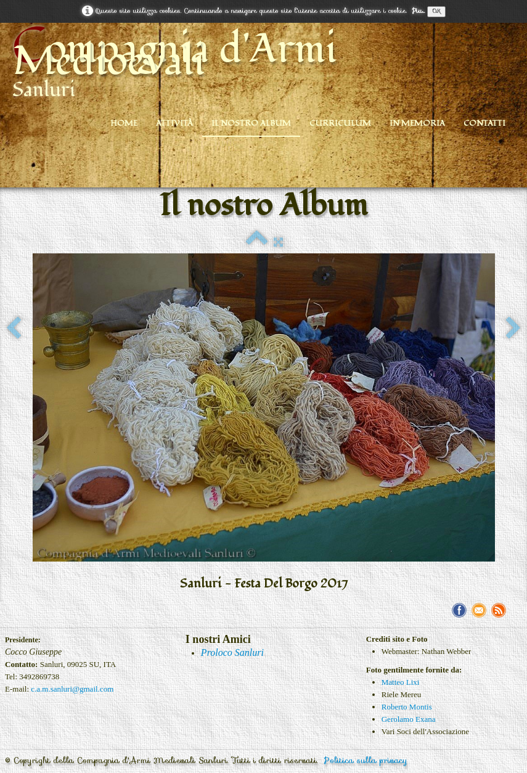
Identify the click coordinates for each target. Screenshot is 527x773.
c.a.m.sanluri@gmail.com (72, 688)
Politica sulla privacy (365, 760)
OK (436, 11)
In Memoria (417, 123)
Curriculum (340, 123)
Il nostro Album (251, 123)
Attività (174, 123)
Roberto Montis (407, 706)
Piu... (418, 11)
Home (123, 123)
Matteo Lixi (401, 682)
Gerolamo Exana (409, 719)
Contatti (484, 123)
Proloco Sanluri (232, 652)
